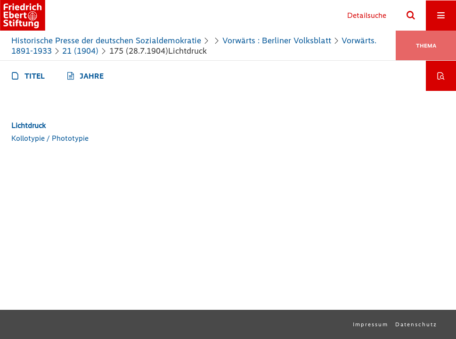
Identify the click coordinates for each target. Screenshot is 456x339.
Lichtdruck (28, 125)
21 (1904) (80, 51)
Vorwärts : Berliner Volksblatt (276, 40)
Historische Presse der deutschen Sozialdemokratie (106, 40)
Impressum (370, 324)
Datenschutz (416, 324)
